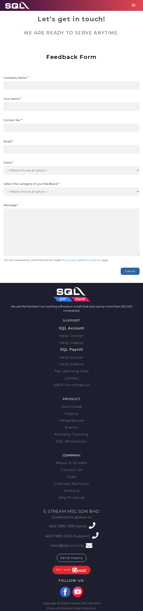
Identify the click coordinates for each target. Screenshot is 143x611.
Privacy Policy (69, 260)
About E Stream (71, 463)
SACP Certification (71, 385)
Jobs (71, 477)
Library (71, 378)
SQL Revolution (71, 441)
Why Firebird (71, 498)
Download (71, 406)
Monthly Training (72, 434)
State (71, 168)
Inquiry (71, 413)
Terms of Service (92, 260)
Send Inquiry (71, 557)
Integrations (71, 420)
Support (71, 320)
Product (72, 399)
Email (71, 147)
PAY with (71, 570)
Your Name (71, 104)
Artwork (71, 491)
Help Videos (71, 343)
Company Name (71, 83)
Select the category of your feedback (71, 189)
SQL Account (71, 328)
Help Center (71, 336)
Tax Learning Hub (71, 371)
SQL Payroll (71, 349)
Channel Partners (71, 484)
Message (71, 230)
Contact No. (71, 125)
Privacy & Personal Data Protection (71, 608)
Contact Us (72, 470)
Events (71, 427)
